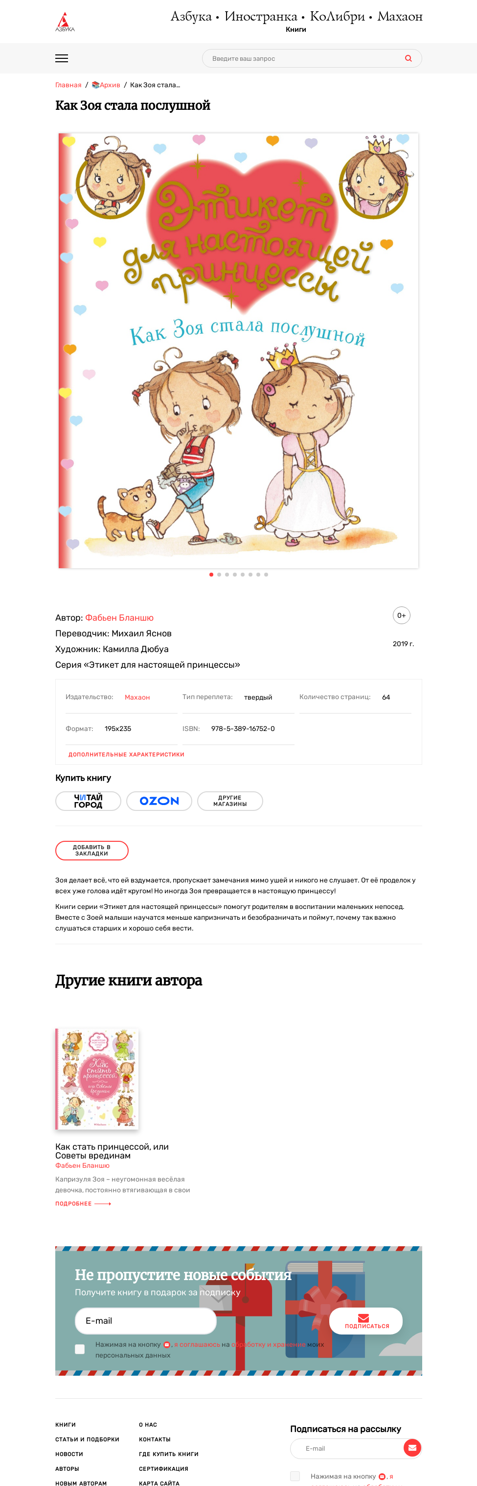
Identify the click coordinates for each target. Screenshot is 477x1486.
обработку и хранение (268, 1344)
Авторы (67, 1469)
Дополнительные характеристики (126, 755)
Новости (69, 1454)
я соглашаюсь (197, 1344)
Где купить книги (169, 1454)
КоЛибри (336, 17)
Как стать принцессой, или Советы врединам (112, 1151)
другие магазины (230, 801)
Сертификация (163, 1469)
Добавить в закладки (92, 850)
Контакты (155, 1439)
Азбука (190, 17)
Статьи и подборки (87, 1439)
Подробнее (83, 1204)
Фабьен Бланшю (119, 617)
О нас (148, 1425)
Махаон (399, 17)
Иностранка (260, 17)
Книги (296, 29)
